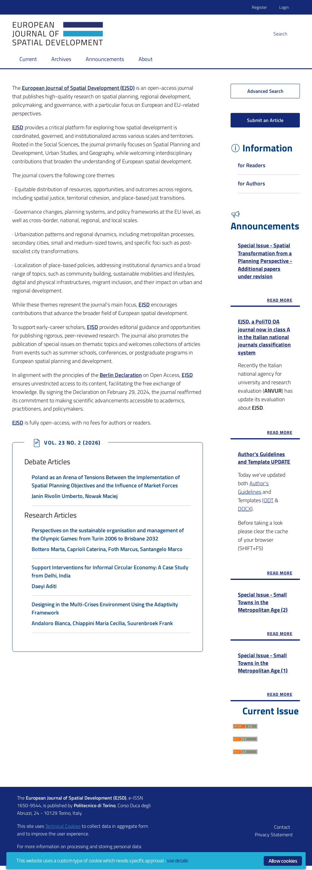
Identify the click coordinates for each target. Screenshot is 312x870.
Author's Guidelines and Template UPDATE (264, 460)
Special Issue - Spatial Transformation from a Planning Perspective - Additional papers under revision (265, 261)
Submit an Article (265, 120)
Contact (282, 831)
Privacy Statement (274, 838)
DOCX (244, 511)
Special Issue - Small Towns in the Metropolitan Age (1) (263, 666)
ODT (268, 503)
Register (259, 7)
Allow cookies (283, 861)
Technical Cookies (63, 830)
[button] (287, 33)
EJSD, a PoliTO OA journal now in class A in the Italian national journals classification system (264, 338)
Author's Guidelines (253, 490)
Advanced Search (265, 91)
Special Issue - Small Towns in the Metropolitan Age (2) (263, 605)
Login (284, 7)
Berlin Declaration (121, 375)
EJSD (144, 304)
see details (177, 860)
